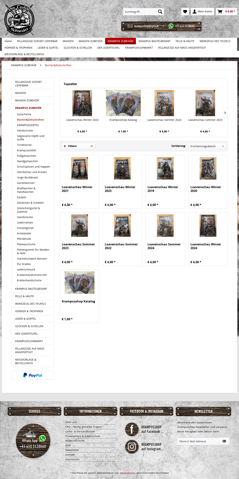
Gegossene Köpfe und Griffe (30, 137)
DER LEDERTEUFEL (26, 333)
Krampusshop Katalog (123, 120)
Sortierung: (178, 146)
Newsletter (72, 450)
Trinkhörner (24, 145)
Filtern (70, 146)
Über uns (71, 422)
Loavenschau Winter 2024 (82, 120)
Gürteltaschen (26, 183)
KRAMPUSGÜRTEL (28, 125)
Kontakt (70, 454)
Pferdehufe (24, 239)
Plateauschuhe (26, 244)
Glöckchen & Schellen (30, 202)
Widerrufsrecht (74, 440)
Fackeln (21, 197)
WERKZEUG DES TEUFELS (30, 303)
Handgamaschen (27, 161)
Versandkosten (127, 473)
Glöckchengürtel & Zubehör (28, 209)
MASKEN (20, 93)
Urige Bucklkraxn (27, 177)
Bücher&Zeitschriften (30, 119)
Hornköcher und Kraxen (32, 172)
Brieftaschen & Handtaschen (26, 190)
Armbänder (24, 233)
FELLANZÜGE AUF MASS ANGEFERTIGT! (29, 350)
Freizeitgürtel (25, 228)
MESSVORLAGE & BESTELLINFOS (25, 361)
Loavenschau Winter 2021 (77, 189)
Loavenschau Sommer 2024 (164, 120)
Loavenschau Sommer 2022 (121, 246)
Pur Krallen (24, 264)
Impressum (72, 459)
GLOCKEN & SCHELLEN (29, 326)
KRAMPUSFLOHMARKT (29, 341)
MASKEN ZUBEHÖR (27, 100)
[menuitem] (143, 11)
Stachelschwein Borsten (32, 258)
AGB (68, 445)
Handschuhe (25, 130)
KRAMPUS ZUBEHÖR (28, 108)
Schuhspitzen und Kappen (33, 166)
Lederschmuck (26, 269)
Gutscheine (24, 114)
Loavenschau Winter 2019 (163, 189)
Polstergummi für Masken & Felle (33, 251)
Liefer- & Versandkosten (80, 431)
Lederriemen (25, 222)
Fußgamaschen (26, 155)
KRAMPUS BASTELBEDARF (31, 288)
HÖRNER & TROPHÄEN (29, 311)
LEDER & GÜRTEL (25, 318)
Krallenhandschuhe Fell (32, 275)
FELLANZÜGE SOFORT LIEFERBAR (28, 83)
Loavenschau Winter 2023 (120, 189)
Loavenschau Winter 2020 (205, 189)
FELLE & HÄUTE (24, 296)
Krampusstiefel (26, 150)
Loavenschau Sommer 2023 (205, 120)
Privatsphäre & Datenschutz (82, 436)
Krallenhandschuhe (29, 280)
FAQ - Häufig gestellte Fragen (83, 427)
